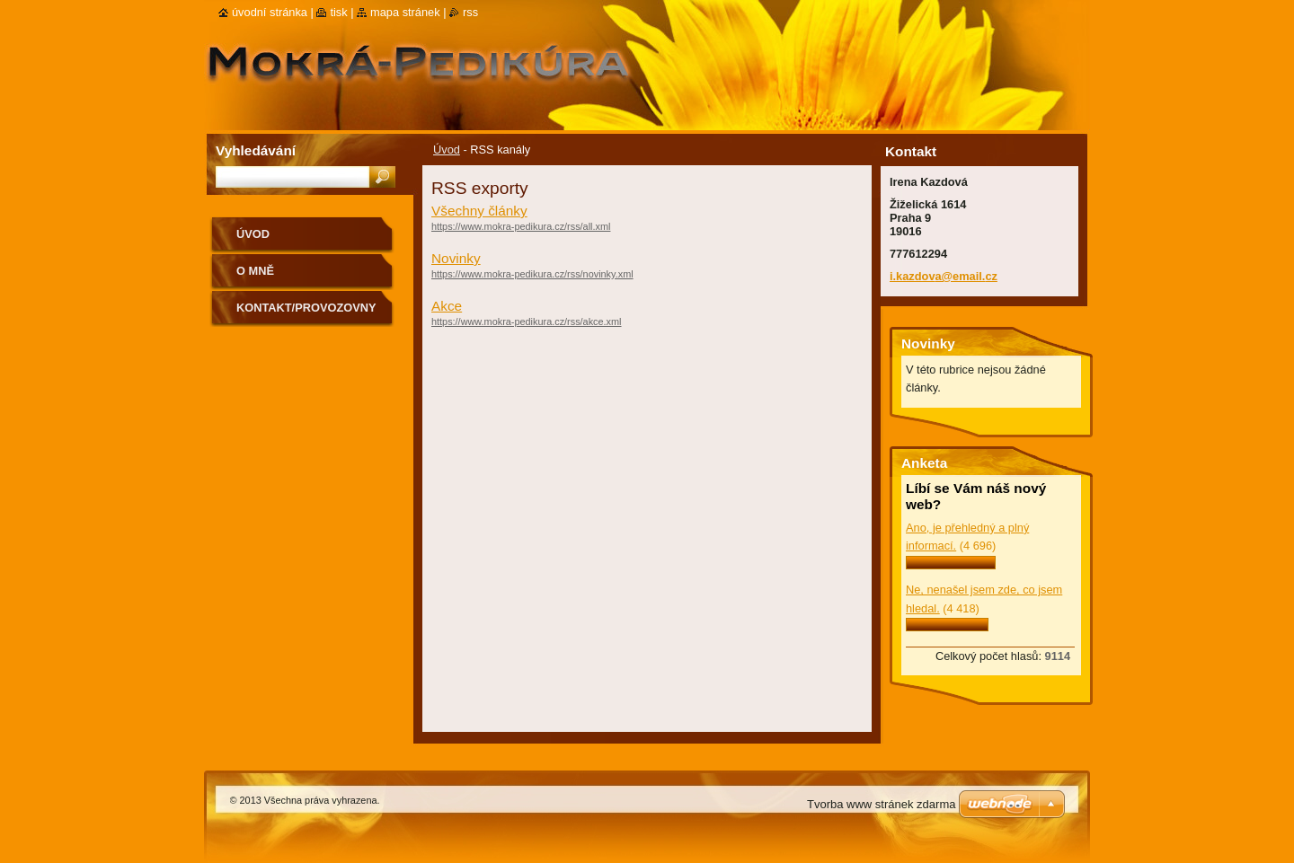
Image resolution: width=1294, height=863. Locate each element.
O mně (255, 270)
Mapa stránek (405, 12)
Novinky (456, 258)
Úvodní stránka (269, 12)
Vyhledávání (256, 150)
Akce (446, 305)
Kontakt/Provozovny (306, 307)
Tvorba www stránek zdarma (881, 804)
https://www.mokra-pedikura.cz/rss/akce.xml (526, 321)
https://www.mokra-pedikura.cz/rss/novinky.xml (532, 274)
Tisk (338, 12)
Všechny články (479, 210)
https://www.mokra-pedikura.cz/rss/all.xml (520, 226)
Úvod (446, 149)
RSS (470, 12)
